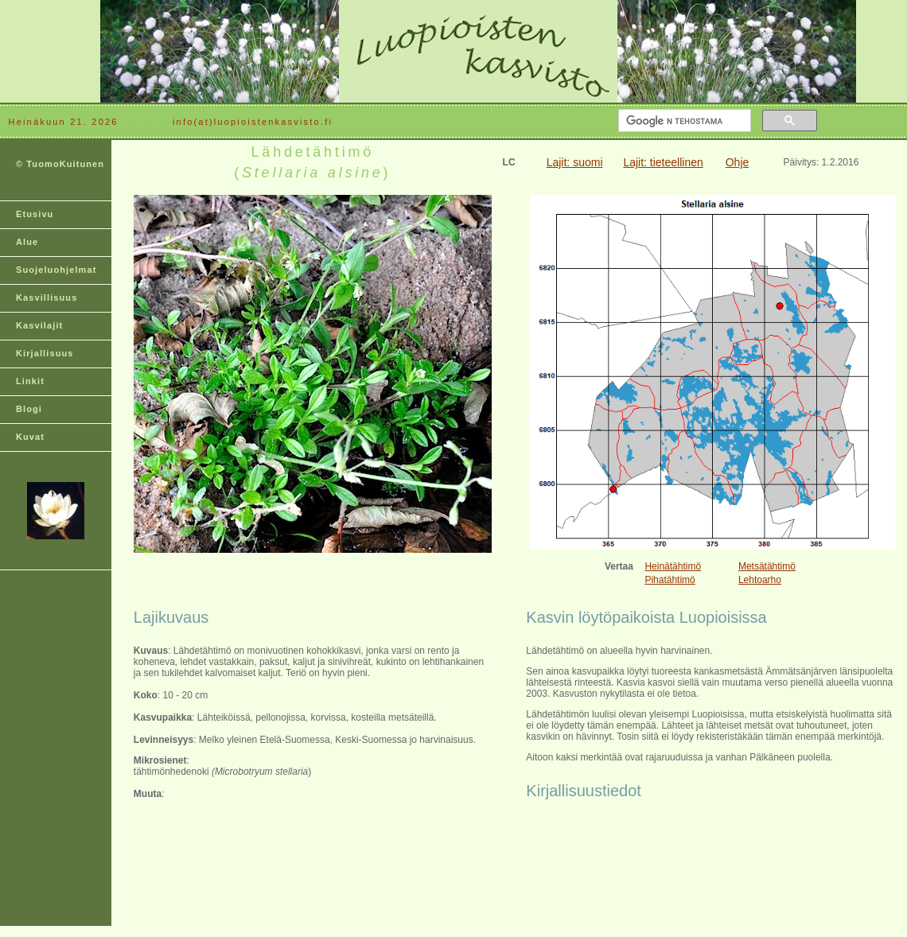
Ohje (737, 162)
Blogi (29, 409)
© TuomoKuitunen (60, 164)
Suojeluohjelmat (56, 269)
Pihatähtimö (669, 579)
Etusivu (34, 214)
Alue (27, 242)
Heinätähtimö (672, 566)
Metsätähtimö (767, 566)
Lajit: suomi (575, 162)
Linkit (30, 381)
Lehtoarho (759, 579)
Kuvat (30, 436)
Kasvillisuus (46, 297)
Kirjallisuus (45, 353)
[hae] (683, 121)
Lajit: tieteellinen (663, 162)
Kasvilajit (39, 325)
